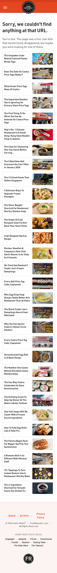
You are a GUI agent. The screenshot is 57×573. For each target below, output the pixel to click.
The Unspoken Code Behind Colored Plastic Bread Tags (15, 58)
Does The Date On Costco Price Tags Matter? (16, 73)
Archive (24, 515)
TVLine (33, 539)
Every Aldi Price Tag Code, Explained (14, 283)
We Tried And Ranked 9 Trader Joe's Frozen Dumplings (16, 268)
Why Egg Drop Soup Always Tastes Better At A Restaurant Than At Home (17, 297)
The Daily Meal (21, 545)
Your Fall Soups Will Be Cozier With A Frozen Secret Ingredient (16, 414)
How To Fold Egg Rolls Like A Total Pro (15, 429)
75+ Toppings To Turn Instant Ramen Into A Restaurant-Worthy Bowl (17, 473)
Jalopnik (22, 539)
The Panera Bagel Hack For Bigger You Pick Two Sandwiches (16, 443)
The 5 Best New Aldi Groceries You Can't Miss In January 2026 (16, 164)
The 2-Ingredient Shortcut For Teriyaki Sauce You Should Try (15, 487)
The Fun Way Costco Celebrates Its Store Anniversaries (14, 385)
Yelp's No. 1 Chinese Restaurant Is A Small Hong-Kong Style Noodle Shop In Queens (17, 134)
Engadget (9, 539)
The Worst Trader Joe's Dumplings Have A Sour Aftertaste (16, 312)
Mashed (25, 542)
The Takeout (37, 545)
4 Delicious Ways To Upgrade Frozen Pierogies (14, 193)
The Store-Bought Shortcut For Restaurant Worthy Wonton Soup (16, 208)
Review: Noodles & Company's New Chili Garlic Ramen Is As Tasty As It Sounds (16, 253)
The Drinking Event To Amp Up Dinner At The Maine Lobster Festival (15, 400)
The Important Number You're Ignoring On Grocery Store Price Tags (16, 102)
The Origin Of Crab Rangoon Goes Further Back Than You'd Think (15, 222)
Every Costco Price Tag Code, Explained (15, 341)
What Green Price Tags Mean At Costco (15, 88)
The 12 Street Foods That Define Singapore (16, 179)
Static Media (19, 523)
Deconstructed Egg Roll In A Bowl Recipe (16, 356)
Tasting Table (39, 542)
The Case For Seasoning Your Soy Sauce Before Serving (16, 149)
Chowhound (46, 539)
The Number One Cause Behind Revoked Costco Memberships (16, 370)
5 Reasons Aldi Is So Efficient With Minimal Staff (15, 458)
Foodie (15, 542)
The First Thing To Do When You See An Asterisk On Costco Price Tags (16, 118)
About (12, 515)
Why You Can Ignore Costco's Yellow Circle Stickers (15, 326)
